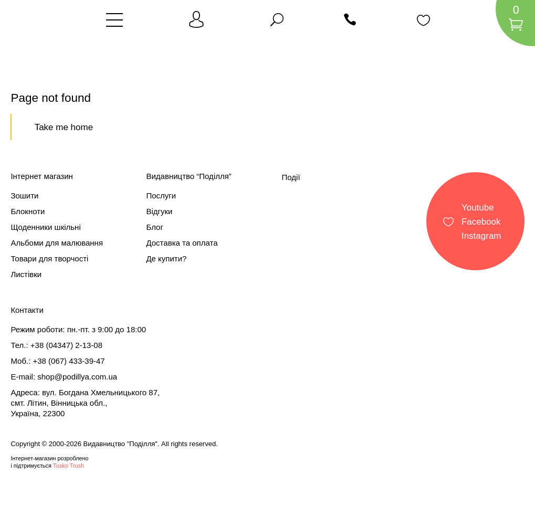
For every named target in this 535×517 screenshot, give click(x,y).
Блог (154, 227)
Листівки (26, 274)
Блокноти (28, 211)
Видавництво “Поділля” (188, 176)
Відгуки (159, 211)
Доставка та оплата (181, 242)
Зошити (24, 195)
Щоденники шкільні (45, 227)
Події (291, 177)
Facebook (481, 221)
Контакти (27, 309)
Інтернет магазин (42, 176)
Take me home (64, 127)
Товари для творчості (49, 258)
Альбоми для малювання (57, 242)
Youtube (477, 207)
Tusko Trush (68, 465)
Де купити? (166, 258)
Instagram (481, 235)
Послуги (161, 195)
